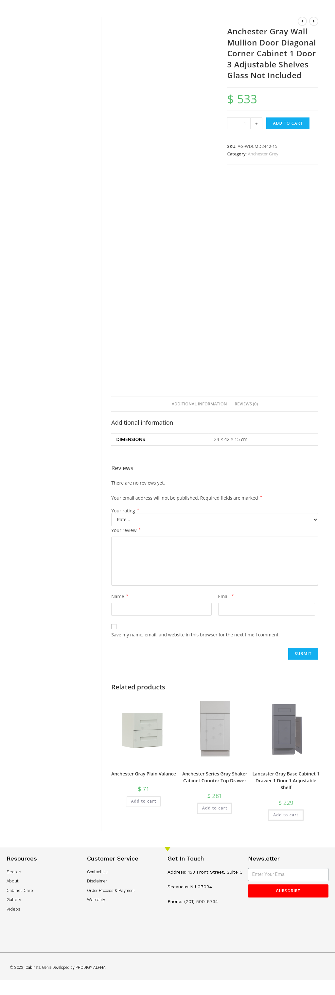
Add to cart (288, 123)
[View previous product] (302, 21)
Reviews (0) (246, 404)
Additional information (199, 404)
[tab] (199, 404)
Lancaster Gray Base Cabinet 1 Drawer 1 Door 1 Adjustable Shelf (286, 781)
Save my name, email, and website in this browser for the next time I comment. (195, 634)
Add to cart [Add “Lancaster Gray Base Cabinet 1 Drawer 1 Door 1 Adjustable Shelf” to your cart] (285, 815)
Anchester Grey (263, 154)
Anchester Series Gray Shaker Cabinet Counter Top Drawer (214, 777)
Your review (125, 530)
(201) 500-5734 (201, 901)
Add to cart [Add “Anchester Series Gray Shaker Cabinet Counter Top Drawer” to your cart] (214, 808)
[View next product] (313, 21)
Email (226, 596)
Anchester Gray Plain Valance (143, 774)
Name (119, 596)
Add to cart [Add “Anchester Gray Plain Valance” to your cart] (143, 801)
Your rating (125, 510)
